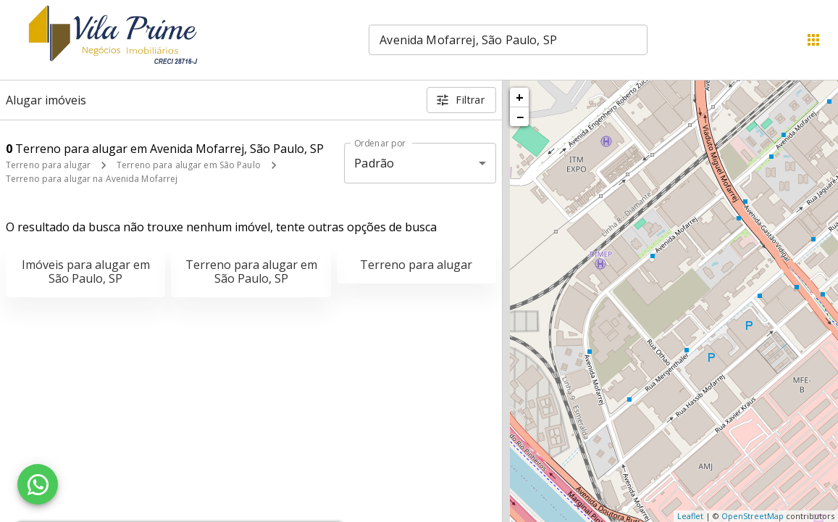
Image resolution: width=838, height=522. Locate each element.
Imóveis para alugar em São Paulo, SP (86, 271)
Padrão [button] (374, 163)
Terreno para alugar (48, 165)
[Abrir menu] (813, 39)
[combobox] (508, 40)
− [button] (520, 116)
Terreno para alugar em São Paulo (189, 165)
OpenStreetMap (752, 515)
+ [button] (520, 97)
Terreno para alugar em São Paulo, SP (251, 271)
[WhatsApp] (37, 484)
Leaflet (690, 515)
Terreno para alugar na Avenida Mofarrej (91, 179)
